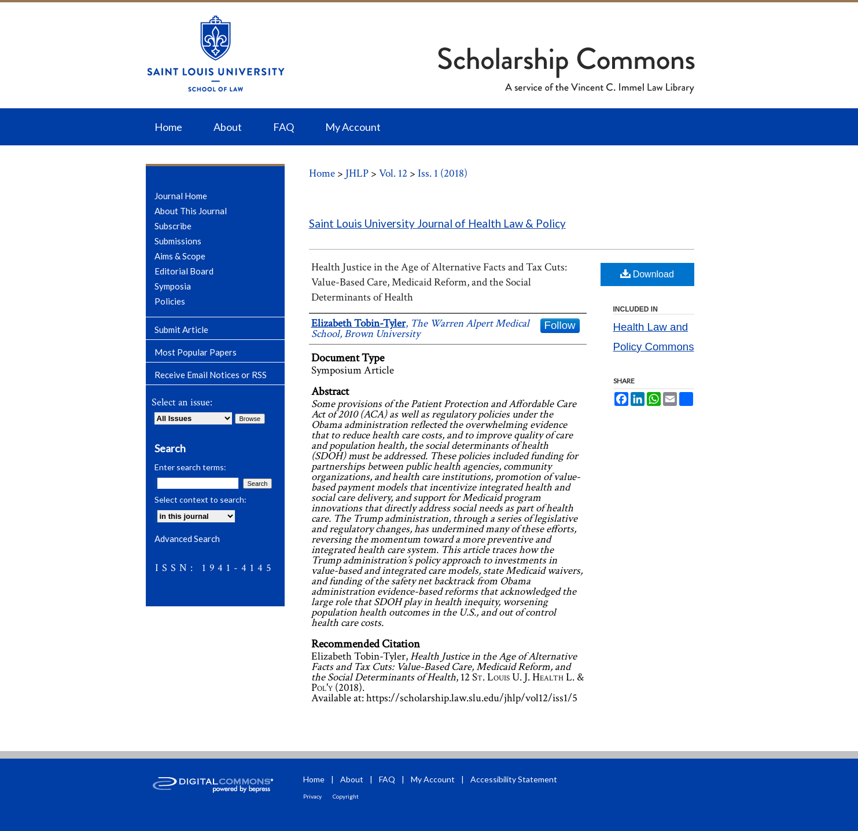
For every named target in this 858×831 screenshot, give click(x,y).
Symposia (172, 286)
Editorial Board (183, 271)
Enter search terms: (190, 467)
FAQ (387, 779)
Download (647, 273)
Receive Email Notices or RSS (210, 374)
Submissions (177, 241)
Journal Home (180, 196)
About (351, 779)
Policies (169, 301)
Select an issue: (182, 402)
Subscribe (173, 226)
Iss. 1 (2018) (442, 173)
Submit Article (181, 329)
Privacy (312, 796)
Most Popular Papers (195, 352)
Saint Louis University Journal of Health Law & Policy (437, 223)
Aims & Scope (179, 256)
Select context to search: (200, 499)
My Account (433, 779)
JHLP (357, 173)
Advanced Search (187, 538)
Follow (560, 325)
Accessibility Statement (513, 779)
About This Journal (190, 211)
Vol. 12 (393, 173)
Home (322, 173)
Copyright (346, 796)
